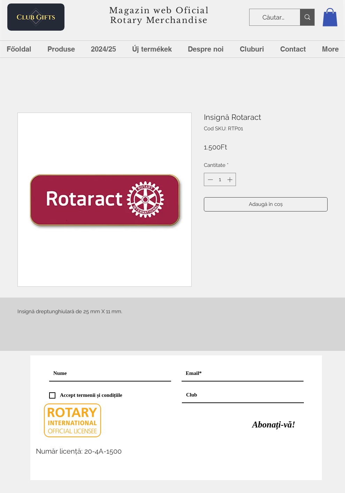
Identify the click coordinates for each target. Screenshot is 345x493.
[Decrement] (209, 179)
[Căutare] (273, 17)
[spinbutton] (220, 179)
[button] (330, 17)
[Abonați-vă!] (274, 425)
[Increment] (230, 179)
